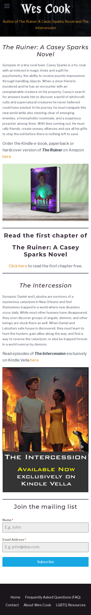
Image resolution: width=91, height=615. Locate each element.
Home (15, 597)
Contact (12, 605)
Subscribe (45, 562)
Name (7, 520)
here (6, 156)
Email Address (14, 539)
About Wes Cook (37, 605)
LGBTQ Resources (71, 605)
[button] (86, 5)
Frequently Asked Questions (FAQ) (53, 597)
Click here (18, 266)
